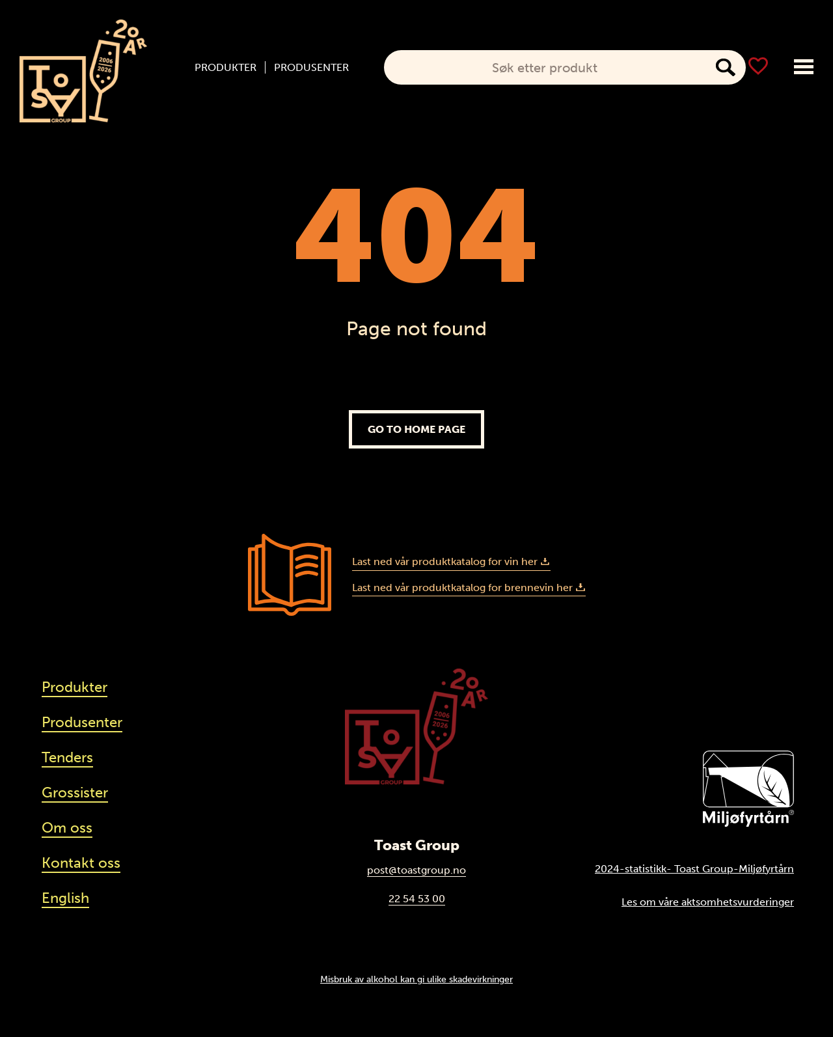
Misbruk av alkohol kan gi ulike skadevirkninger (416, 979)
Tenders (67, 757)
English (65, 898)
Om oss (67, 828)
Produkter (225, 68)
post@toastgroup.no (416, 870)
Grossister (75, 792)
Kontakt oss (81, 863)
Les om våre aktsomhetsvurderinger (707, 902)
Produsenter (311, 68)
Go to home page (416, 429)
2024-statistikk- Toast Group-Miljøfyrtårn (694, 869)
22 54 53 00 (417, 898)
